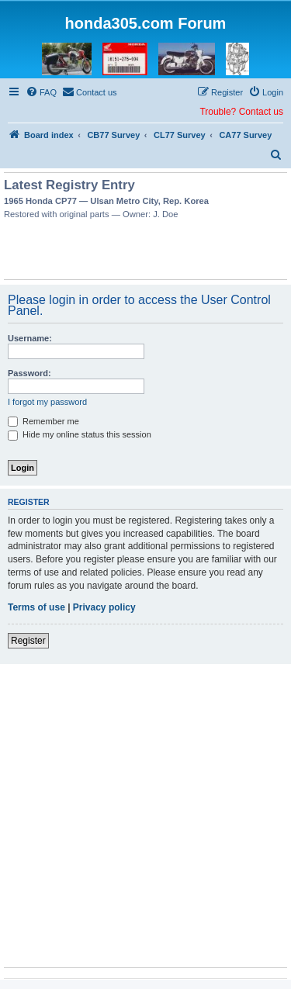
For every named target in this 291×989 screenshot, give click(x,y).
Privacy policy (104, 607)
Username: (30, 338)
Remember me (43, 421)
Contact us (261, 111)
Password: (29, 373)
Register (28, 640)
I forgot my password (47, 401)
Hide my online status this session (79, 434)
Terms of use (36, 607)
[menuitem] (41, 92)
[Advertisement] (146, 252)
